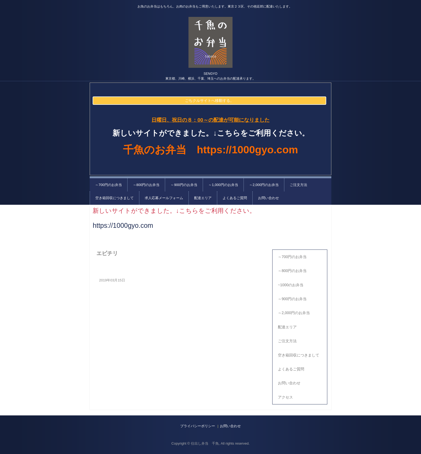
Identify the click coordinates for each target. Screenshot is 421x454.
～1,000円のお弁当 (223, 185)
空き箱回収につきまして (114, 198)
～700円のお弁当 (108, 185)
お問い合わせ (268, 198)
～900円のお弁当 (183, 185)
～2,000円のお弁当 (264, 185)
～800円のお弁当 (146, 185)
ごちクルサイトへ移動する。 (209, 100)
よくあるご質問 (235, 198)
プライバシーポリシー (197, 426)
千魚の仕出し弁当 (210, 42)
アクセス (285, 397)
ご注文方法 (298, 185)
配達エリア (203, 198)
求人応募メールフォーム (164, 198)
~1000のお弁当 (290, 285)
